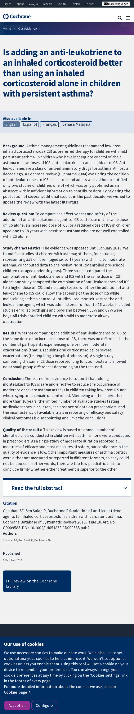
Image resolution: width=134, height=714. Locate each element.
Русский (61, 4)
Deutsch (89, 4)
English (7, 4)
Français (47, 4)
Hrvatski (75, 4)
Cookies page (15, 692)
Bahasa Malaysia (76, 124)
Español (20, 4)
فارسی (33, 4)
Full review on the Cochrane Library (31, 583)
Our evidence (27, 28)
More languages (116, 4)
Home (7, 28)
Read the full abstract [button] (37, 487)
